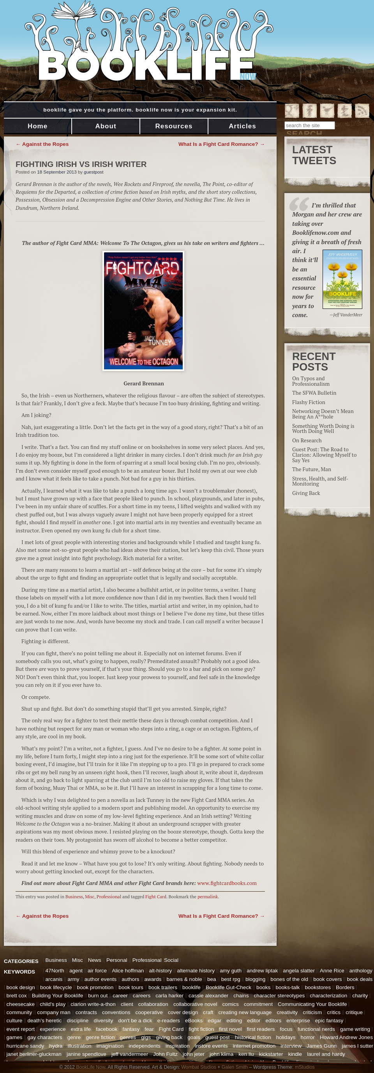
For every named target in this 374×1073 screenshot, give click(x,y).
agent (76, 971)
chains (241, 996)
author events (100, 979)
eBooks (194, 1020)
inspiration (178, 1046)
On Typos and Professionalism (311, 381)
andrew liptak (262, 971)
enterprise (298, 1020)
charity (360, 996)
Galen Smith (235, 1067)
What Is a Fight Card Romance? (221, 144)
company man (53, 1012)
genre (74, 1037)
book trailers (162, 987)
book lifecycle (56, 987)
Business (74, 896)
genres (128, 1037)
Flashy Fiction (308, 402)
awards (153, 979)
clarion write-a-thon (93, 1004)
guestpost (93, 172)
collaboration (153, 1004)
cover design (183, 1012)
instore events (211, 1046)
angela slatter (299, 971)
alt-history (160, 971)
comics (230, 1004)
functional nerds (316, 1029)
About (105, 126)
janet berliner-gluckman (34, 1054)
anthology (360, 971)
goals (193, 1037)
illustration (79, 1046)
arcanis (54, 979)
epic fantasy (329, 1020)
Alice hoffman (128, 971)
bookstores (318, 987)
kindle (295, 1054)
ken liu (246, 1054)
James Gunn (322, 1046)
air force (97, 971)
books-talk (287, 987)
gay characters (44, 1037)
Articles (242, 126)
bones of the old (289, 979)
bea (211, 979)
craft (208, 1012)
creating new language (245, 1012)
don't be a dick (135, 1020)
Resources (174, 126)
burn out (98, 996)
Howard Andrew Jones (346, 1037)
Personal (116, 960)
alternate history (196, 971)
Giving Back (306, 493)
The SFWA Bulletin (314, 392)
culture (15, 1020)
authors (130, 979)
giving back (169, 1037)
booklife (191, 987)
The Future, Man (311, 469)
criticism (312, 1012)
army (73, 979)
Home (38, 126)
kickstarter (271, 1054)
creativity (287, 1012)
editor (253, 1020)
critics (333, 1012)
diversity (103, 1020)
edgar (214, 1020)
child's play (52, 1004)
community (19, 1012)
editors (273, 1020)
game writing (355, 1029)
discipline (77, 1020)
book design (21, 987)
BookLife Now (90, 1067)
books (263, 987)
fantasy (130, 1029)
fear (149, 1029)
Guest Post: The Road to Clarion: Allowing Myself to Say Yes (324, 454)
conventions (116, 1012)
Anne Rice (332, 971)
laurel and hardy (326, 1054)
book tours (130, 987)
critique (354, 1012)
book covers (327, 979)
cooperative (149, 1012)
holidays (286, 1037)
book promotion (95, 987)
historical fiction (253, 1037)
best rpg (230, 979)
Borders (345, 987)
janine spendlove (86, 1054)
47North (55, 971)
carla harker (169, 996)
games (15, 1037)
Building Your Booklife (57, 996)
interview (291, 1046)
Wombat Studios (198, 1067)
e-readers (168, 1020)
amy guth (231, 971)
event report (21, 1029)
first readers (261, 1029)
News (94, 960)
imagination (110, 1046)
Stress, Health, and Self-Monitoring (320, 481)
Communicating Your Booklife (312, 1004)
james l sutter (357, 1046)
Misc (89, 896)
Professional (109, 896)
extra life (81, 1029)
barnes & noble (184, 979)
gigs (146, 1037)
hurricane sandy (25, 1046)
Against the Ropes (42, 144)
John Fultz (165, 1054)
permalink (208, 896)
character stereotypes (279, 996)
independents (145, 1046)
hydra (55, 1046)
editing (234, 1020)
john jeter (194, 1054)
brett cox (17, 996)
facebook (106, 1029)
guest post (217, 1037)
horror (308, 1037)
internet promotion (254, 1046)
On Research (307, 440)
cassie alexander (208, 996)
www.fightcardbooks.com (227, 883)
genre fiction (100, 1037)
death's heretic (44, 1020)
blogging (255, 979)
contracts (86, 1012)
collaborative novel (195, 1004)
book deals (360, 979)
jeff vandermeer (129, 1054)
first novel (230, 1029)
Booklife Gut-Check (228, 987)
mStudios (305, 1067)
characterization (328, 996)
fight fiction (201, 1029)
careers (141, 996)
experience (53, 1029)
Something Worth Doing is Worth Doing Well (323, 428)
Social (171, 960)
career (120, 996)
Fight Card (155, 896)
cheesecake (21, 1004)
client (127, 1004)
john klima (221, 1054)
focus (286, 1029)
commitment (258, 1004)
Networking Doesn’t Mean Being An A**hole (323, 414)
